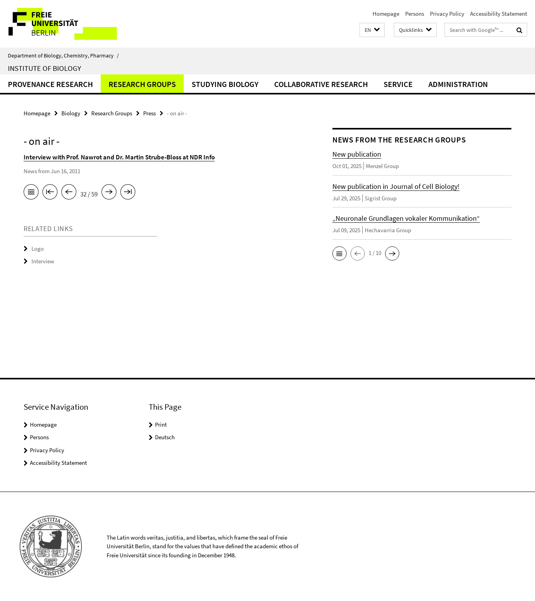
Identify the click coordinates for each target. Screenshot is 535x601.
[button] (372, 30)
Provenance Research (50, 84)
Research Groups (142, 84)
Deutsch (165, 437)
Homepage (386, 13)
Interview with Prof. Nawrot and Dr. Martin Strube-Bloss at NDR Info (119, 157)
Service (398, 84)
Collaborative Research (321, 84)
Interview (42, 261)
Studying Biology (225, 84)
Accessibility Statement (498, 13)
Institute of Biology (44, 68)
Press (149, 113)
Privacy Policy (447, 13)
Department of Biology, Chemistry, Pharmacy (63, 55)
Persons (414, 13)
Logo (37, 248)
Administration (458, 84)
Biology (70, 113)
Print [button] (161, 424)
